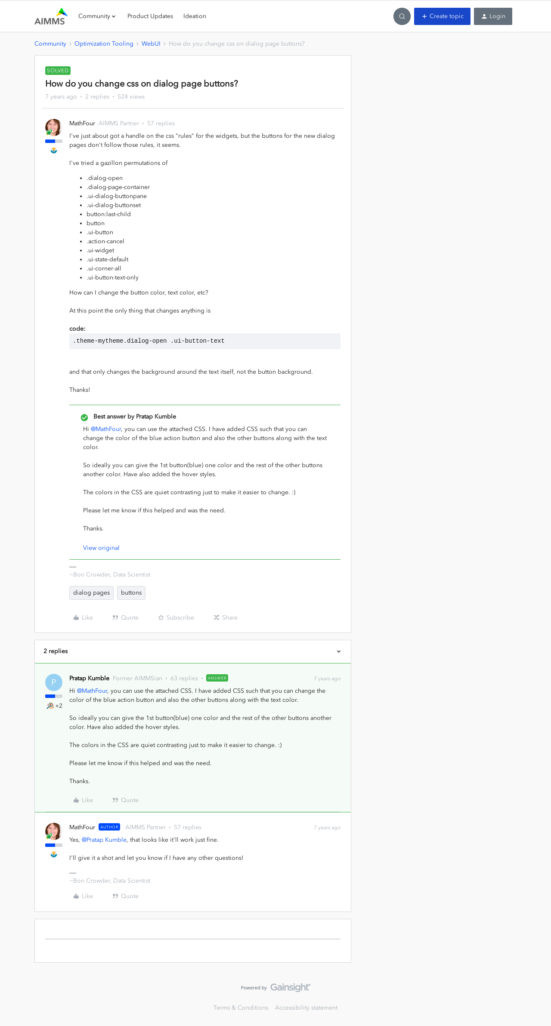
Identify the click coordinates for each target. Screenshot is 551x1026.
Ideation (194, 16)
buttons (131, 592)
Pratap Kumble (89, 678)
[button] (442, 16)
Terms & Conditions (241, 1007)
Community (50, 43)
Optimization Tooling (103, 43)
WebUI (151, 43)
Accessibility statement (306, 1007)
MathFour (82, 123)
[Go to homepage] (51, 16)
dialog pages (91, 592)
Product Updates (150, 16)
